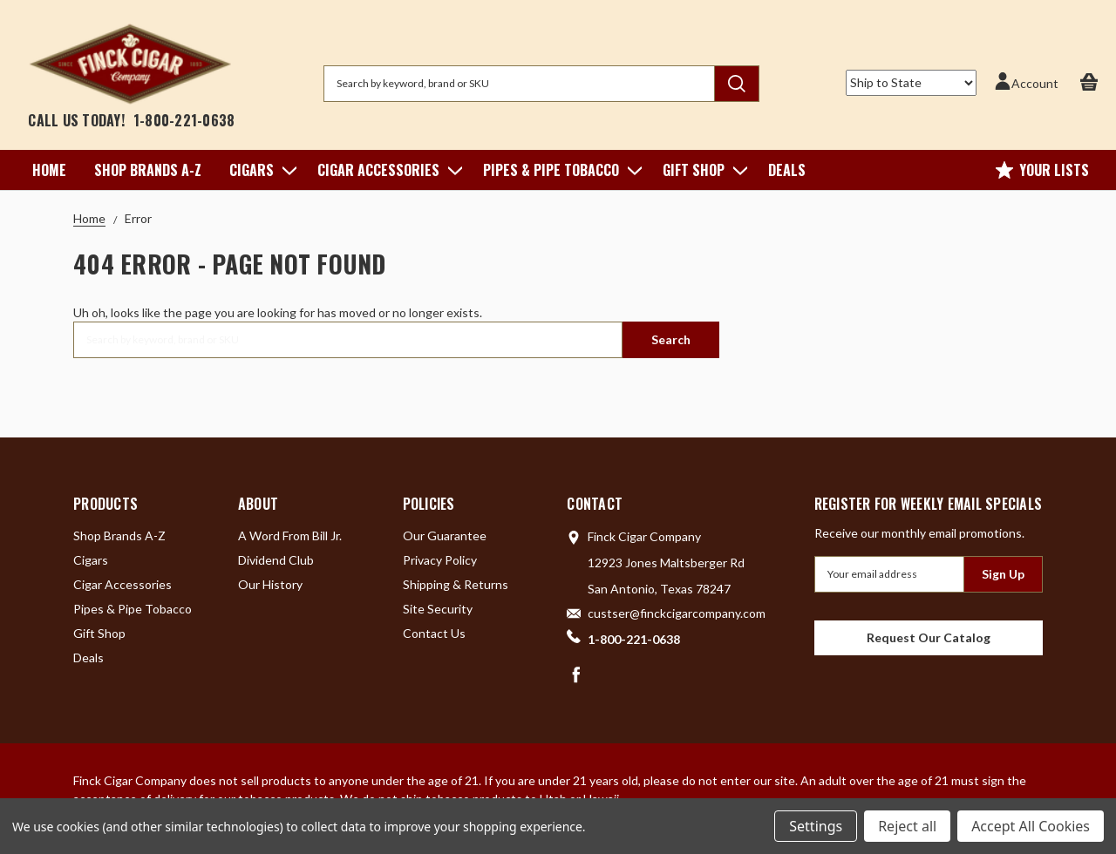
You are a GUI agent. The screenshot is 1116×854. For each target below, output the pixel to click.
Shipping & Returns (455, 584)
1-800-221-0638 (184, 120)
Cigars (259, 169)
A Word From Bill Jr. (290, 535)
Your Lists (1042, 169)
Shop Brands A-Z (147, 169)
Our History (270, 584)
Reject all (907, 826)
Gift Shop (701, 169)
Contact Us (434, 633)
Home (49, 169)
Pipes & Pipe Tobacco (559, 169)
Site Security (438, 608)
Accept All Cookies (1030, 826)
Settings (815, 826)
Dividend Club (276, 559)
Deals (787, 169)
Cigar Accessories (386, 169)
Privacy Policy (440, 559)
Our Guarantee (445, 535)
